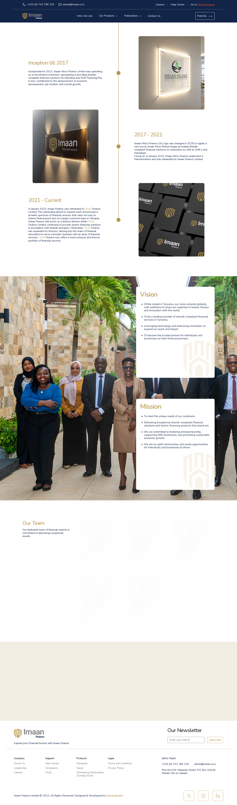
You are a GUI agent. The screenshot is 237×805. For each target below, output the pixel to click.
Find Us (204, 16)
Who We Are (84, 16)
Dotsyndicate (114, 795)
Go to (203, 4)
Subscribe (215, 740)
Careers (160, 4)
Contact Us (154, 16)
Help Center (177, 4)
